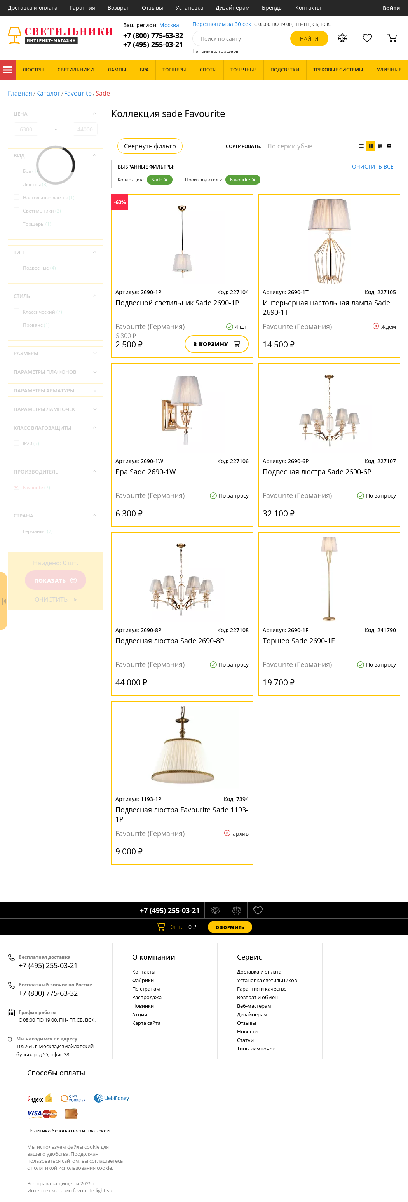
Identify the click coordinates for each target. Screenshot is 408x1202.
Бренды (272, 7)
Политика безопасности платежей (68, 1130)
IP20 (31, 443)
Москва (169, 25)
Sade (160, 179)
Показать (55, 580)
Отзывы (152, 7)
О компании (153, 957)
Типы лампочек (256, 1048)
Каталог (7, 70)
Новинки (143, 1005)
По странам (146, 988)
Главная (20, 93)
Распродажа (147, 997)
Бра (30, 171)
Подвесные (39, 268)
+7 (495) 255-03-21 (153, 44)
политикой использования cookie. (72, 1167)
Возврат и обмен (257, 997)
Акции (139, 1014)
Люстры (35, 184)
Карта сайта (146, 1022)
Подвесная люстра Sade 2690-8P (169, 640)
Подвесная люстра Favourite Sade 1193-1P (181, 814)
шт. (169, 927)
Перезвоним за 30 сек (221, 24)
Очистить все (373, 167)
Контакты (308, 7)
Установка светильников (267, 980)
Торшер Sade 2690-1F (299, 640)
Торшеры (37, 224)
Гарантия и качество (262, 988)
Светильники (42, 210)
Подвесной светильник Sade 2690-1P (177, 302)
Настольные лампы (49, 197)
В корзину (216, 344)
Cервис (249, 957)
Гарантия (82, 7)
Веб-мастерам (254, 1005)
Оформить (230, 927)
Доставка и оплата (33, 7)
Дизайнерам (232, 7)
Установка (189, 7)
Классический (42, 311)
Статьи (245, 1040)
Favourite (78, 93)
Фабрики (143, 980)
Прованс (36, 325)
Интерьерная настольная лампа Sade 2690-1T (326, 307)
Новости (247, 1031)
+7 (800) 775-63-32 (153, 35)
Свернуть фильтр (150, 146)
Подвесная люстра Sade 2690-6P (317, 471)
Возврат (118, 7)
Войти (391, 8)
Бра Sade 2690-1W (145, 471)
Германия (38, 531)
